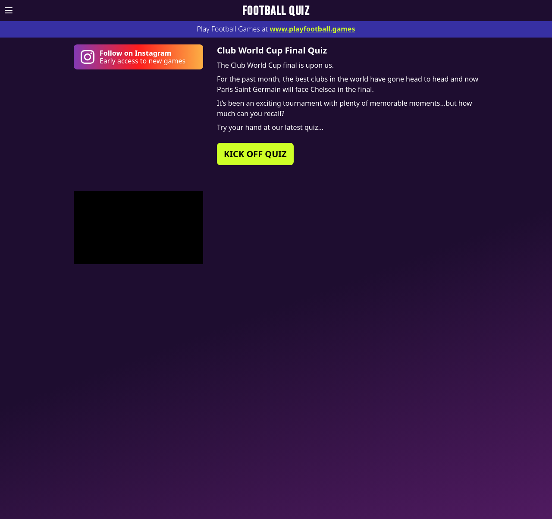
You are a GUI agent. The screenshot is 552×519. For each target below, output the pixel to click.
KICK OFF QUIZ (255, 154)
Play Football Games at (276, 29)
